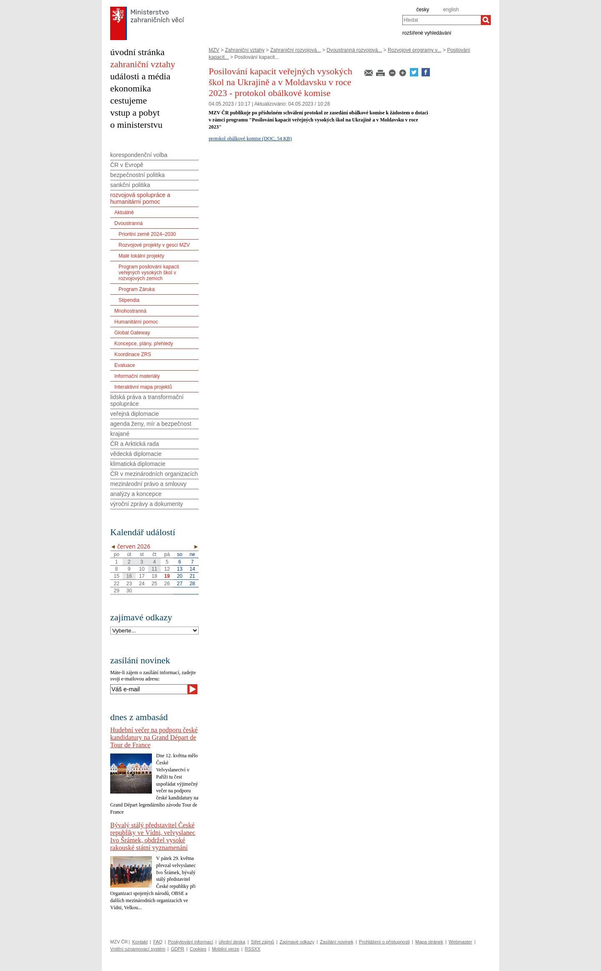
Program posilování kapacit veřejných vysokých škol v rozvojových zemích (149, 272)
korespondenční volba (138, 155)
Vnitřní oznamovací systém (137, 948)
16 (129, 576)
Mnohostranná (130, 311)
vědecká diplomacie (136, 453)
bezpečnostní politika (137, 175)
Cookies (198, 948)
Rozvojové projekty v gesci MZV (154, 245)
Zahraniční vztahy (245, 50)
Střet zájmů (262, 941)
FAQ (157, 941)
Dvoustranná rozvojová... (354, 50)
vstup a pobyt (135, 112)
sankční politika (130, 185)
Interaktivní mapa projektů (143, 387)
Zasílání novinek (337, 941)
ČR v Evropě (126, 165)
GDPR (177, 948)
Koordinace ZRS (132, 354)
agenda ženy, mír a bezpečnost (150, 423)
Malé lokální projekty (141, 256)
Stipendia (129, 300)
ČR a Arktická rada (134, 443)
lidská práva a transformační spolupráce (147, 400)
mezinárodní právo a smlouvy (148, 483)
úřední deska (232, 941)
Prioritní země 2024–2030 (147, 234)
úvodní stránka (137, 52)
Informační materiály (137, 376)
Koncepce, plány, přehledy (143, 343)
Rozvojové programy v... (415, 50)
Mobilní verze (225, 948)
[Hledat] (486, 20)
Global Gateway (132, 333)
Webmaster (460, 941)
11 (154, 569)
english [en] (451, 10)
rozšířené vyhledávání (426, 32)
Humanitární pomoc (136, 322)
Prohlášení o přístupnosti (384, 941)
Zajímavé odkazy (297, 941)
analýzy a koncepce (136, 494)
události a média (140, 76)
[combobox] (441, 20)
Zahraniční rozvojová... (295, 50)
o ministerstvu (136, 124)
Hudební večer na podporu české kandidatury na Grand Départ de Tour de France (154, 737)
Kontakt (139, 941)
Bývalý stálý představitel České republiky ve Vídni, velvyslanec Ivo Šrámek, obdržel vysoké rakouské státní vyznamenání (152, 836)
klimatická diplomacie (137, 463)
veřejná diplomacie (134, 413)
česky (422, 10)
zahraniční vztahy (142, 64)
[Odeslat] (192, 689)
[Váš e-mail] (148, 689)
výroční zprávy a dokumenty (146, 504)
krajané (119, 433)
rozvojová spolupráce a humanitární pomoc (140, 198)
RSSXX (252, 948)
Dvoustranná (128, 223)
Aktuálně (124, 212)
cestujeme (128, 100)
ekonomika (130, 88)
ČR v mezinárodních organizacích (154, 473)
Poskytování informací (190, 941)
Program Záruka (137, 289)
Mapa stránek (429, 941)
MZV (214, 50)
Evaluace (124, 365)
